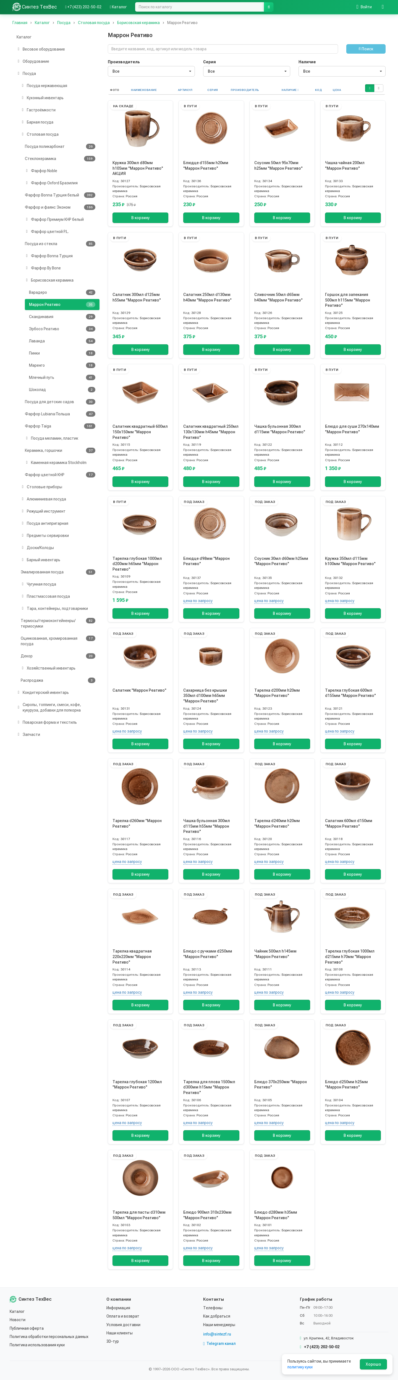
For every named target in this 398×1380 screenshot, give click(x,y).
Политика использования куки (37, 1345)
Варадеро (62, 292)
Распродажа (58, 680)
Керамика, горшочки (60, 450)
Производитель (124, 62)
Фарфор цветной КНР (60, 475)
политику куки (300, 1367)
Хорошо (373, 1364)
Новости (17, 1320)
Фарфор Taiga (60, 426)
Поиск (365, 49)
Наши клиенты (119, 1333)
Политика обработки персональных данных (49, 1336)
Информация (118, 1308)
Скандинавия (62, 316)
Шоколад (62, 389)
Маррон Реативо (62, 304)
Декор (58, 656)
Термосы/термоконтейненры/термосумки (58, 623)
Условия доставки (123, 1325)
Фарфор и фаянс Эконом (60, 207)
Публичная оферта (27, 1328)
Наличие (307, 62)
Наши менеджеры (219, 1325)
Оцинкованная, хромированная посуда (58, 641)
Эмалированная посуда (58, 572)
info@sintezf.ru (217, 1334)
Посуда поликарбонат (60, 146)
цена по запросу (198, 601)
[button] (369, 88)
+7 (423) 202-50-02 (319, 1346)
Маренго (62, 365)
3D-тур (112, 1341)
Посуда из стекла (60, 243)
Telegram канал (219, 1343)
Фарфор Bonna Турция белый (60, 195)
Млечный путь (62, 377)
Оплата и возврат (122, 1316)
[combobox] (151, 71)
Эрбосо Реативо (62, 329)
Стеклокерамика (60, 158)
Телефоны (212, 1308)
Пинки (62, 353)
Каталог (24, 37)
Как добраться (216, 1316)
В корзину (140, 218)
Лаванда (62, 341)
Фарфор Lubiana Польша (60, 414)
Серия (209, 62)
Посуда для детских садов (60, 402)
